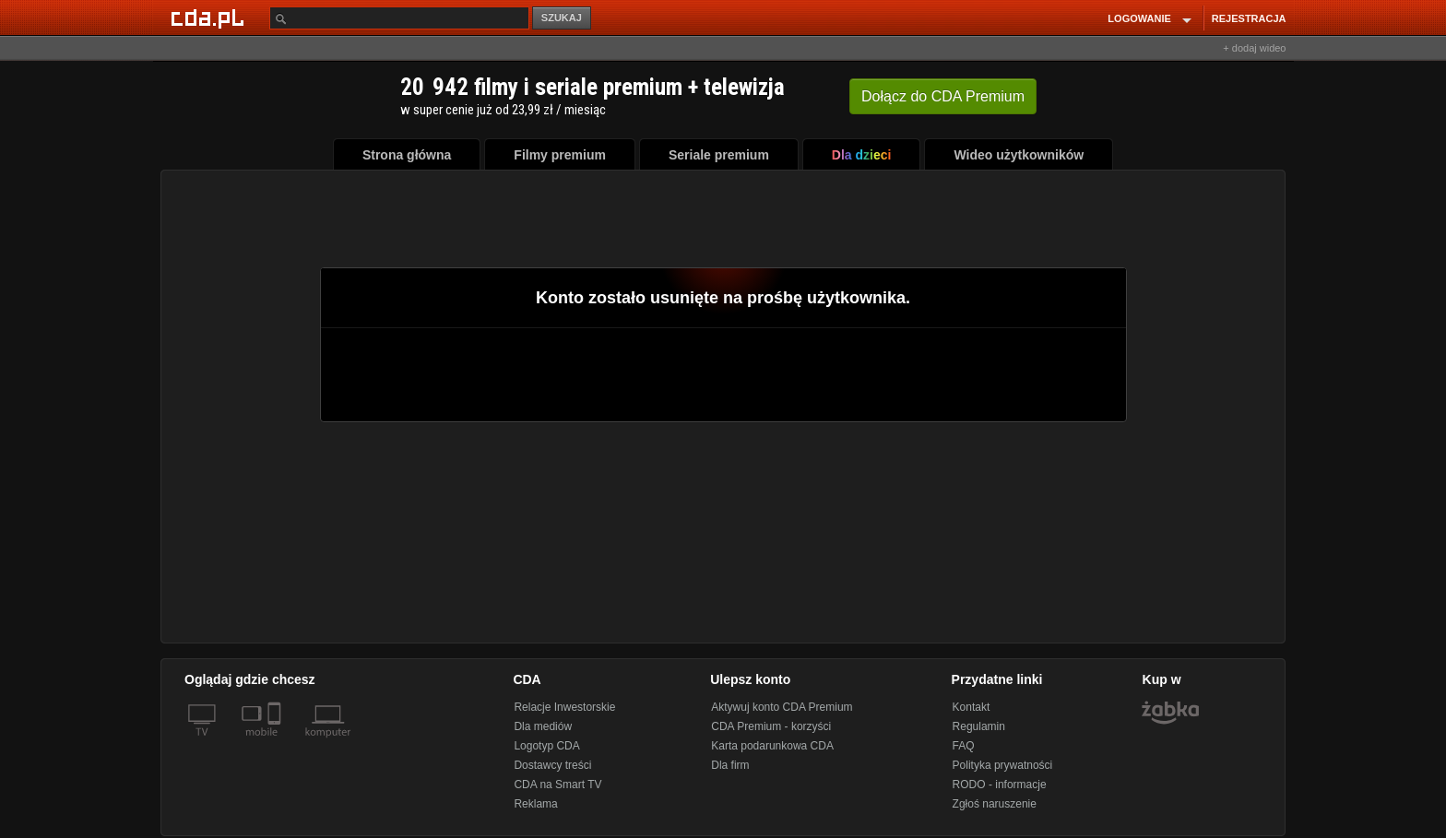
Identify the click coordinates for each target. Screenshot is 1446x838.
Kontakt (971, 707)
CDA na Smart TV (557, 784)
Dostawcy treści (552, 765)
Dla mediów (543, 726)
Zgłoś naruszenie (995, 803)
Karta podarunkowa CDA (772, 745)
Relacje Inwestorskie (564, 707)
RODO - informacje (1000, 784)
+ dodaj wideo (1254, 47)
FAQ (964, 745)
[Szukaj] (399, 18)
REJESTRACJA (1249, 18)
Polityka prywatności (1003, 765)
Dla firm (730, 765)
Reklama (535, 803)
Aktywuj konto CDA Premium (781, 707)
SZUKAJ (561, 17)
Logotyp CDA (546, 745)
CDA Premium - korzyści (771, 726)
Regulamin (979, 726)
